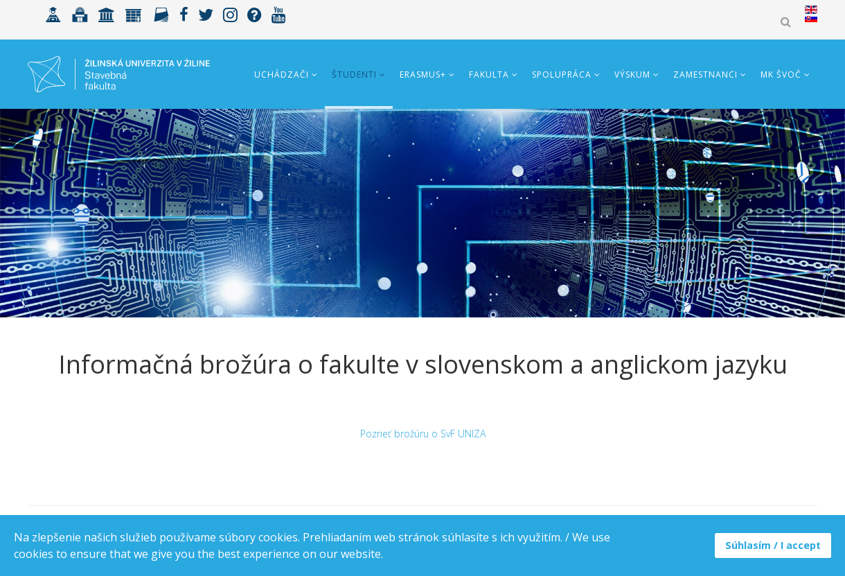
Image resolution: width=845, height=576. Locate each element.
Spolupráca (562, 74)
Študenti (354, 74)
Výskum (632, 74)
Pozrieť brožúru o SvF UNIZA (423, 433)
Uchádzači (281, 74)
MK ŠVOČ (780, 74)
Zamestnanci (705, 74)
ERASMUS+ (423, 74)
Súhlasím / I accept (773, 545)
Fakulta (489, 74)
